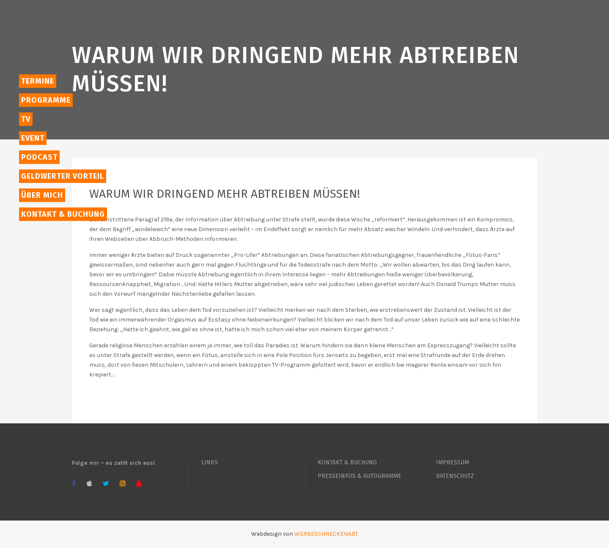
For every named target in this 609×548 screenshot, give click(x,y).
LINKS (209, 462)
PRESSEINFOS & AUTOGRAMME (359, 476)
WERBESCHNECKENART (326, 533)
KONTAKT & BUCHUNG (347, 462)
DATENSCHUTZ (455, 476)
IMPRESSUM (452, 462)
